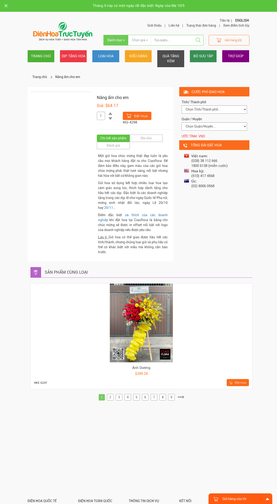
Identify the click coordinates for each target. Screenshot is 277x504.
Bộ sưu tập (203, 56)
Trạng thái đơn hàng (201, 25)
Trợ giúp (236, 56)
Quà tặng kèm (170, 58)
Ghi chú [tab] (146, 138)
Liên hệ (174, 25)
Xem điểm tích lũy (236, 25)
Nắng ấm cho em (67, 77)
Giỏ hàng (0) (229, 39)
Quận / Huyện (192, 119)
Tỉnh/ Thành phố (194, 102)
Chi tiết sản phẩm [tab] (113, 138)
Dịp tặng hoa (73, 56)
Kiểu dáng (138, 56)
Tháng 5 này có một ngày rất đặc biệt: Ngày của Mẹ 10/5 (138, 6)
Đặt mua (137, 115)
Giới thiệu (154, 25)
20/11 (108, 208)
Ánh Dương (141, 368)
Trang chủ (41, 56)
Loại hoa (106, 56)
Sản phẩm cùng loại (66, 272)
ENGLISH (242, 20)
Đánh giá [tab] (113, 145)
